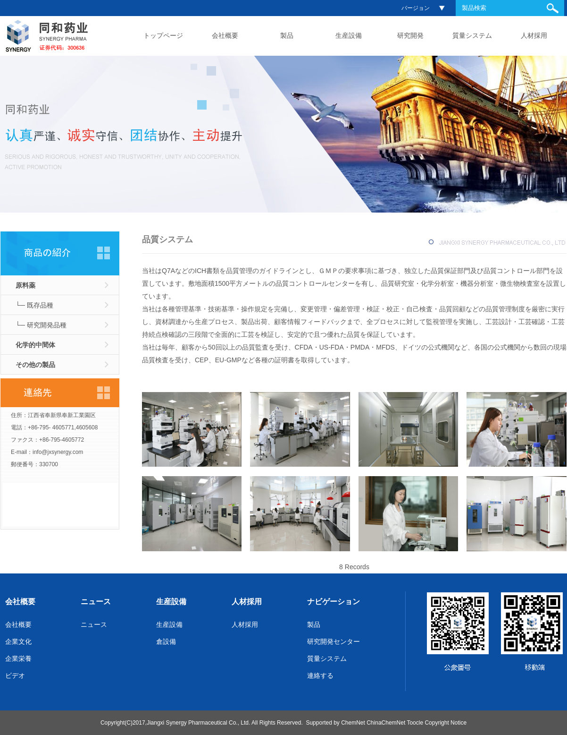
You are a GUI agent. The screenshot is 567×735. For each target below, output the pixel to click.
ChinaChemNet (386, 722)
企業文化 (18, 641)
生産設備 (348, 35)
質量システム (472, 35)
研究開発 (410, 35)
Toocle (415, 722)
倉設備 (166, 641)
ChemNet (353, 722)
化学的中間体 (35, 345)
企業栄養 (18, 658)
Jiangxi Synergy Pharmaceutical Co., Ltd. (198, 722)
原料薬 (25, 285)
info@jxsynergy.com (58, 452)
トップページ (163, 35)
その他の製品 (35, 364)
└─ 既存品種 (34, 305)
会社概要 (225, 35)
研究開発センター (333, 641)
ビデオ (15, 675)
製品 (286, 35)
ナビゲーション (333, 602)
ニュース (96, 602)
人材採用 (534, 35)
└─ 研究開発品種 (41, 325)
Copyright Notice (446, 722)
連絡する (320, 675)
